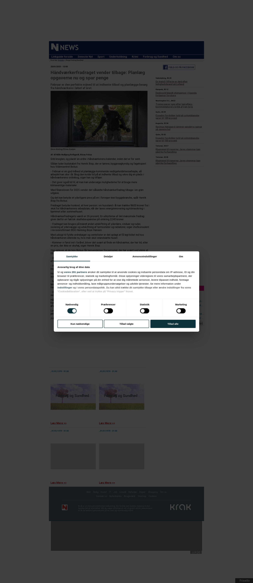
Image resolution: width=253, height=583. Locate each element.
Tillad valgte (126, 323)
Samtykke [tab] (72, 256)
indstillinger (65, 287)
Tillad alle (172, 323)
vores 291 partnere (75, 272)
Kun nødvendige (80, 323)
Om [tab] (181, 256)
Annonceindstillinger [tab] (144, 256)
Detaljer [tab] (108, 256)
